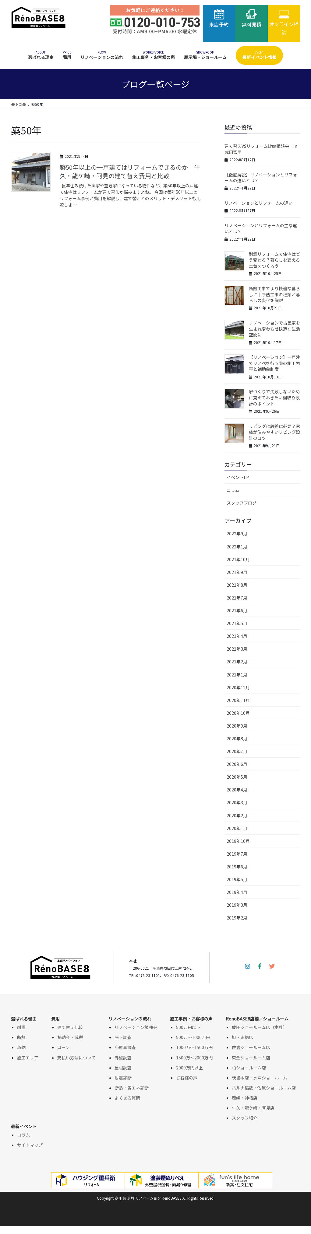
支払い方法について (76, 1058)
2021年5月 (237, 623)
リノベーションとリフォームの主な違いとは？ (260, 228)
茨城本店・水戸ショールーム (259, 1078)
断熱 (21, 1037)
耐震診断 (123, 1078)
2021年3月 (237, 649)
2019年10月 (238, 841)
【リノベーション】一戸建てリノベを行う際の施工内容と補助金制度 (274, 363)
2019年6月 (237, 867)
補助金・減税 (70, 1037)
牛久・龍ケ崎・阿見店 (253, 1108)
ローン (63, 1047)
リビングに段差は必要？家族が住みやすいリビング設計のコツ (274, 432)
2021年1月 (237, 675)
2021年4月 (237, 636)
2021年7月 (237, 598)
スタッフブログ (241, 503)
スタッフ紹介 (244, 1118)
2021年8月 (237, 585)
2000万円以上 (189, 1068)
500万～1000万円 (193, 1037)
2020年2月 (237, 815)
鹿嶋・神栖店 (244, 1098)
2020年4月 (237, 790)
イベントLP (238, 477)
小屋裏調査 (125, 1047)
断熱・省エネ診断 (132, 1088)
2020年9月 (237, 726)
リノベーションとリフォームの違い (258, 203)
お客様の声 (186, 1078)
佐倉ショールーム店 (251, 1047)
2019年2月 (237, 918)
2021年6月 (237, 610)
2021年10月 (238, 559)
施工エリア (27, 1058)
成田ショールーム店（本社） (259, 1027)
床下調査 (123, 1037)
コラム (233, 490)
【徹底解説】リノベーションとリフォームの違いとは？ (260, 178)
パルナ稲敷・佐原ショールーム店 (264, 1088)
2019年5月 (237, 879)
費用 (55, 1019)
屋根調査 (123, 1068)
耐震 (21, 1027)
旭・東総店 (242, 1037)
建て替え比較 (70, 1027)
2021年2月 (237, 662)
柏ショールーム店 (249, 1068)
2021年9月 (237, 572)
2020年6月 (237, 764)
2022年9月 (237, 533)
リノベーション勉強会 (136, 1027)
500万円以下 (188, 1027)
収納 (21, 1047)
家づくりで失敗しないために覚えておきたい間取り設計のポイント (274, 397)
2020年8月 (237, 738)
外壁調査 (123, 1058)
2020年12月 (238, 687)
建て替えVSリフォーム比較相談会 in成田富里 (260, 149)
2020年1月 (237, 828)
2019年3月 (237, 905)
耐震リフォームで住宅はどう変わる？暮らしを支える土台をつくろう (274, 260)
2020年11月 (238, 700)
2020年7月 (237, 751)
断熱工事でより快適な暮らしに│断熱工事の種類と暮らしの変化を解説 (274, 294)
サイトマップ (30, 1145)
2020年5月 (237, 777)
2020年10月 (238, 713)
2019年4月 (237, 892)
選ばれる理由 (24, 1019)
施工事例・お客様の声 (191, 1019)
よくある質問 (127, 1098)
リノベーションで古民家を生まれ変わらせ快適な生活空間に (274, 329)
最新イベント (24, 1126)
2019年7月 (237, 854)
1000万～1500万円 (194, 1047)
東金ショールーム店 (251, 1058)
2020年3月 (237, 802)
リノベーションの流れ (129, 1019)
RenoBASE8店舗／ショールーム (257, 1019)
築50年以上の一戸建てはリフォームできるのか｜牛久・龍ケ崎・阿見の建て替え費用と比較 (130, 171)
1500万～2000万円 (194, 1058)
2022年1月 (237, 547)
